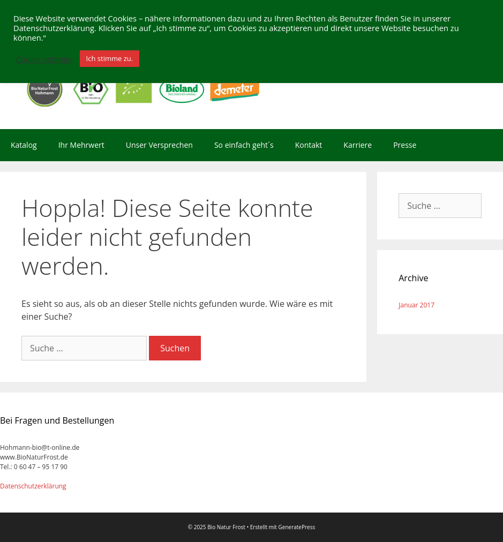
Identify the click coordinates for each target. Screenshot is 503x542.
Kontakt (308, 145)
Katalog (24, 145)
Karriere (357, 145)
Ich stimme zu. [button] (109, 58)
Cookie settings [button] (44, 59)
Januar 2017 (416, 305)
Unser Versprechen (159, 145)
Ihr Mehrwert (81, 145)
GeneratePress (297, 527)
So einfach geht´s (244, 145)
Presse (404, 145)
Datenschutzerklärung (33, 486)
